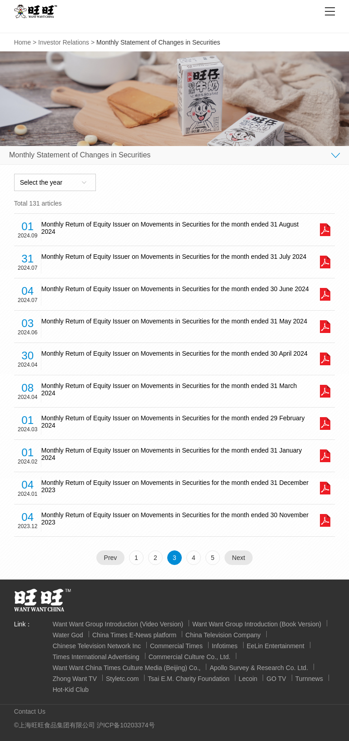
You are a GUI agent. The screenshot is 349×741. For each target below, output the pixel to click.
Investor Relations (63, 42)
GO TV (276, 678)
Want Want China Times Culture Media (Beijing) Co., (127, 667)
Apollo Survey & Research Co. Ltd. (258, 667)
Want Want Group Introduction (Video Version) (118, 624)
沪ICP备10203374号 (126, 725)
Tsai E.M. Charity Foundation (188, 678)
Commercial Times (176, 646)
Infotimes (225, 646)
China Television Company (223, 635)
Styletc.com (122, 678)
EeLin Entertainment (275, 646)
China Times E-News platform (134, 635)
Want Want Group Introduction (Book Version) (256, 624)
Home (22, 42)
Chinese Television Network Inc (97, 646)
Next (238, 557)
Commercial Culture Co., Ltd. (190, 656)
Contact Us (29, 711)
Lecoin (248, 678)
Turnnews (309, 678)
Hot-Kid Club (71, 689)
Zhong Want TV (75, 678)
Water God (68, 635)
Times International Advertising (96, 656)
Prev (110, 557)
